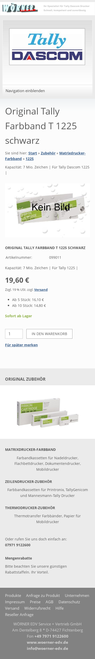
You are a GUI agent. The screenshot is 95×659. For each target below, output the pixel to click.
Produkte (13, 595)
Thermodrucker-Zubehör (30, 507)
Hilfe (59, 608)
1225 (30, 158)
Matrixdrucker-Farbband (30, 449)
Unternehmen (77, 595)
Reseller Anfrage (19, 614)
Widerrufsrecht (37, 608)
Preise (35, 601)
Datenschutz (69, 601)
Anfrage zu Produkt (43, 595)
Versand (41, 290)
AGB (49, 601)
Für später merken (21, 344)
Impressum (15, 601)
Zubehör (48, 153)
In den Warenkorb (49, 333)
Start (32, 153)
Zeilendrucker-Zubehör (28, 481)
